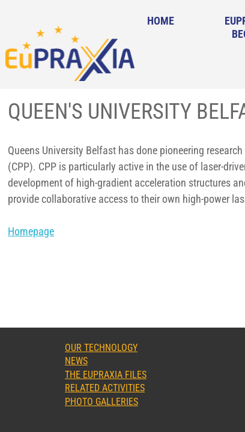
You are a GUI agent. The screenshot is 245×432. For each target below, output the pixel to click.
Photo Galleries (101, 401)
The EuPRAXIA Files (106, 374)
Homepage (31, 231)
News (76, 361)
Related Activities (105, 388)
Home (160, 20)
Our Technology (101, 347)
